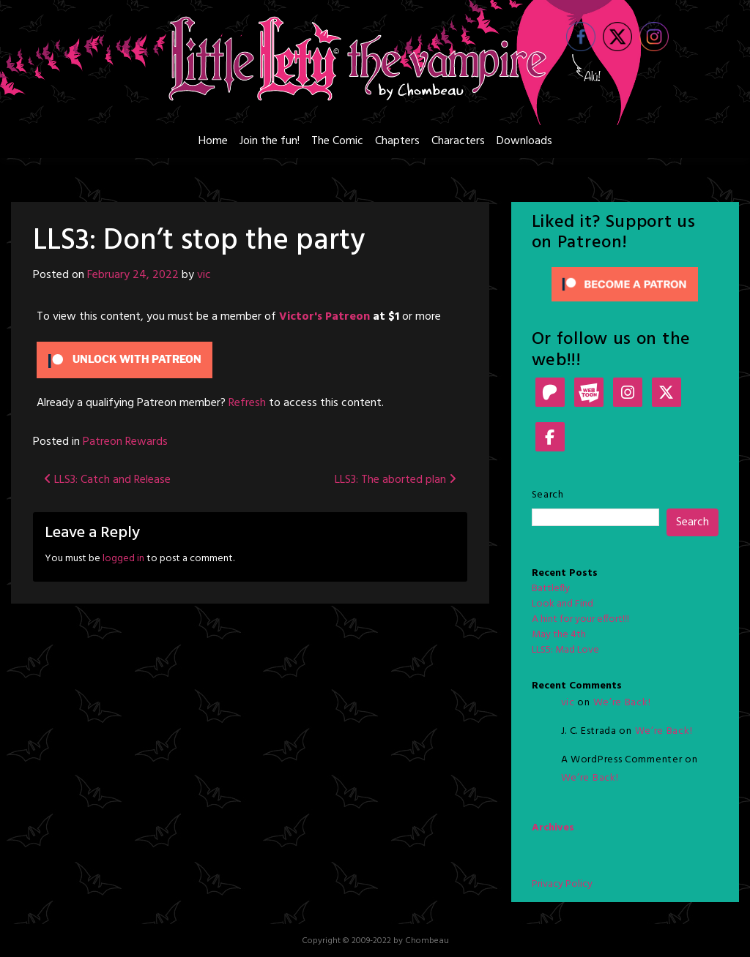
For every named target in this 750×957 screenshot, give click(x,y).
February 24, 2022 (133, 275)
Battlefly (551, 588)
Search (548, 495)
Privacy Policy (562, 884)
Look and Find (562, 604)
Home (213, 141)
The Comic (337, 141)
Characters (458, 141)
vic (204, 275)
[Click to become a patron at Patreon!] (625, 284)
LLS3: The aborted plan (395, 479)
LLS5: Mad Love (565, 650)
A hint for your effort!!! (580, 619)
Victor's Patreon (324, 316)
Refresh (247, 403)
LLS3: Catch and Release (107, 479)
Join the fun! (270, 141)
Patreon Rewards (125, 441)
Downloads (524, 141)
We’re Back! (622, 702)
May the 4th (559, 634)
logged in (123, 558)
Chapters (397, 141)
